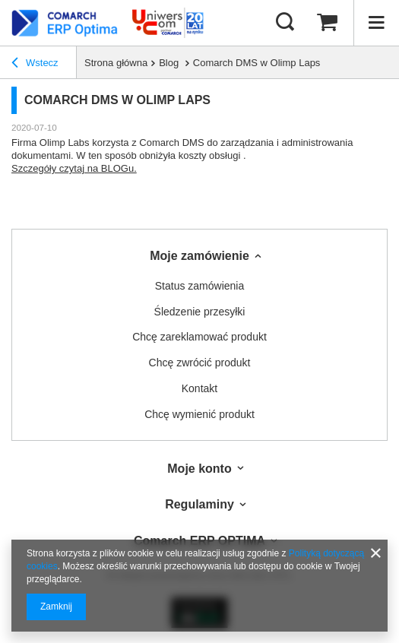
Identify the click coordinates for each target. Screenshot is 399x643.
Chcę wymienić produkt (199, 414)
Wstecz (35, 63)
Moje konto (199, 468)
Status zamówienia (200, 286)
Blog (170, 62)
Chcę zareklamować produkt (199, 337)
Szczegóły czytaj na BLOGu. (74, 168)
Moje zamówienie (199, 255)
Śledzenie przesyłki (199, 312)
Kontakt (199, 388)
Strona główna (115, 62)
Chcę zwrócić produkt (200, 362)
